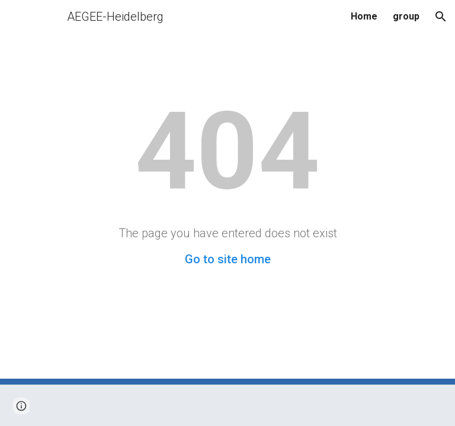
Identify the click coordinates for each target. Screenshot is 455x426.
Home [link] (364, 16)
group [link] (406, 16)
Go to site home (228, 259)
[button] (441, 16)
